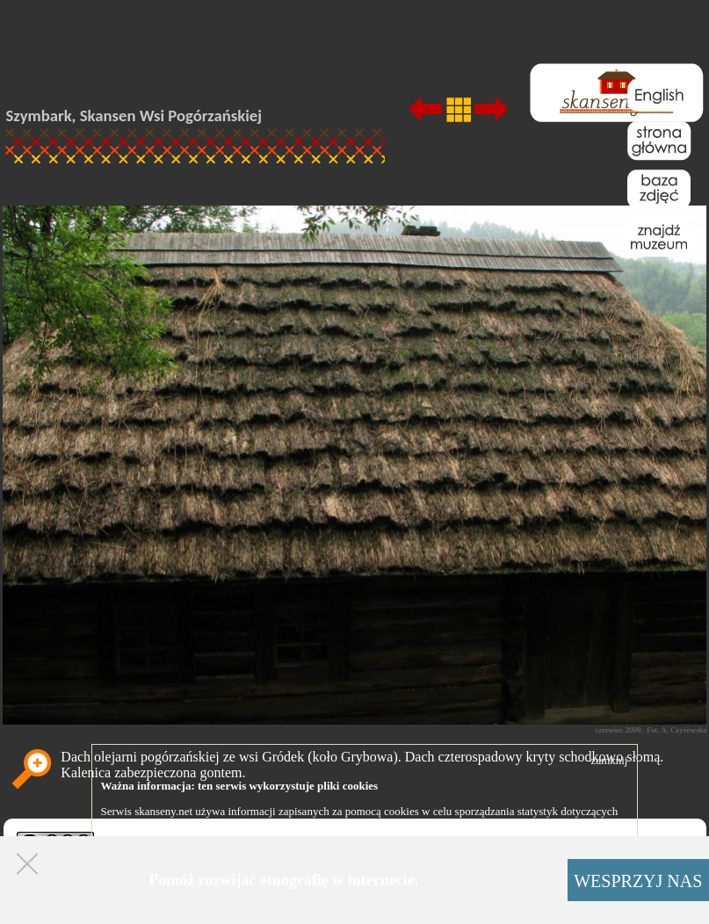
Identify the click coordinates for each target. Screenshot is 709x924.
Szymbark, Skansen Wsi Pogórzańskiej (134, 115)
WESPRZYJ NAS (638, 881)
